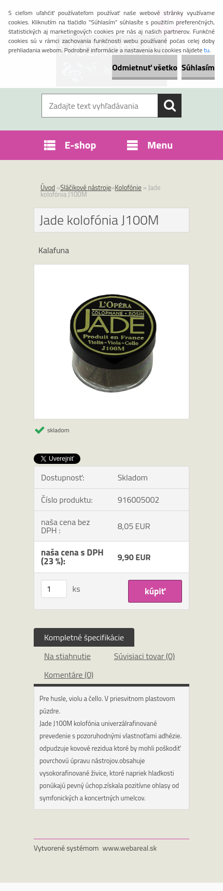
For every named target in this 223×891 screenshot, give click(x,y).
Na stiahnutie (67, 656)
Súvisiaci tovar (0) (144, 656)
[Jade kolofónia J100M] (111, 268)
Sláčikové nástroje (85, 187)
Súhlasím (198, 67)
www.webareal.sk (130, 847)
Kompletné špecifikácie (84, 637)
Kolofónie (128, 187)
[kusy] (54, 589)
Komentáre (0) (68, 674)
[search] (170, 106)
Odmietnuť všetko (144, 67)
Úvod (47, 187)
